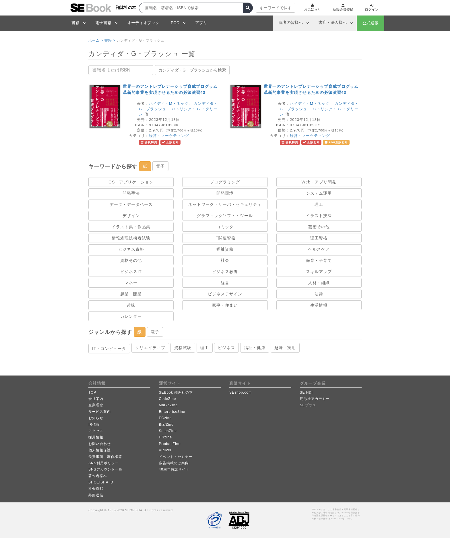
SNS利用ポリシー (103, 463)
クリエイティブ (150, 347)
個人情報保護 (99, 450)
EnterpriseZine (172, 412)
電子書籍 (103, 22)
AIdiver (165, 450)
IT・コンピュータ (109, 348)
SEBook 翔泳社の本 (176, 392)
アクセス (95, 431)
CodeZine (167, 399)
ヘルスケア (319, 249)
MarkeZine (168, 405)
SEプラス (308, 405)
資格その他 (131, 260)
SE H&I (306, 392)
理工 (319, 204)
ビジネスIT (130, 271)
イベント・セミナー (176, 457)
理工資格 (318, 238)
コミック (225, 227)
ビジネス (226, 347)
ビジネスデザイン (225, 294)
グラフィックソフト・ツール (225, 215)
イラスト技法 (319, 215)
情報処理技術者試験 (131, 238)
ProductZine (170, 444)
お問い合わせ (99, 444)
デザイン (131, 215)
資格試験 (182, 347)
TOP (92, 392)
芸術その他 (319, 227)
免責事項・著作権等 (105, 457)
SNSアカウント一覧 (105, 469)
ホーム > (95, 40)
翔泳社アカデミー (315, 399)
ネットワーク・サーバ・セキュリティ (224, 204)
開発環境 (225, 193)
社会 (225, 260)
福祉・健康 (254, 347)
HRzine (165, 437)
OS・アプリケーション (131, 182)
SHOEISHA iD (100, 482)
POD (175, 22)
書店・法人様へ (333, 22)
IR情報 (94, 425)
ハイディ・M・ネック (169, 103)
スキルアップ (319, 271)
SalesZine (168, 431)
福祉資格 (225, 249)
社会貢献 (95, 489)
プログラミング (225, 182)
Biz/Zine (166, 425)
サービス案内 (99, 412)
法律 (319, 294)
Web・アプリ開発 (319, 182)
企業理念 (95, 405)
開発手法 (131, 193)
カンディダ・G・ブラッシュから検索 (192, 70)
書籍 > (109, 40)
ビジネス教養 (225, 271)
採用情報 (95, 437)
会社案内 (95, 399)
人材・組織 (319, 282)
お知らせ (95, 418)
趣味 (131, 305)
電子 (160, 166)
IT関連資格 (225, 238)
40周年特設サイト (174, 469)
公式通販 (370, 23)
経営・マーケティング (169, 135)
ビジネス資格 (131, 249)
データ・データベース (131, 204)
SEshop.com (240, 392)
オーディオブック (143, 22)
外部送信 (95, 495)
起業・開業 (131, 294)
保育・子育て (319, 260)
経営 (225, 282)
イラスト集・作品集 (131, 227)
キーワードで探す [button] (275, 7)
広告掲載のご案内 (174, 463)
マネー (131, 282)
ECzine (165, 418)
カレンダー (131, 316)
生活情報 (318, 305)
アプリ (201, 22)
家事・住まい (225, 305)
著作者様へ (97, 476)
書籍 (75, 22)
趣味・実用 (285, 347)
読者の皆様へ (291, 22)
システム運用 (319, 193)
